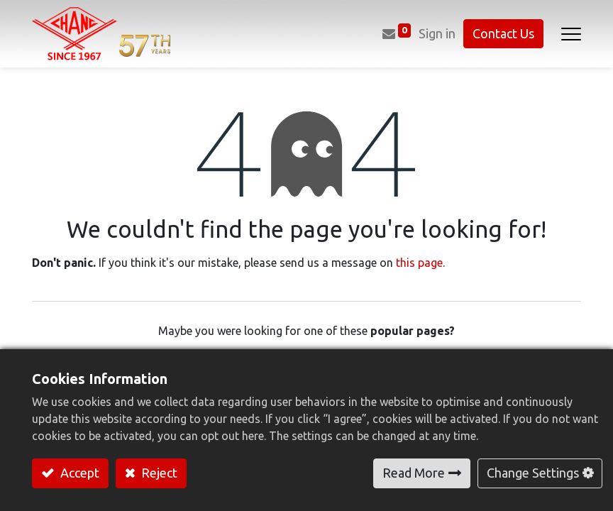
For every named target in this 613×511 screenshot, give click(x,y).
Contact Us (503, 33)
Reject (157, 473)
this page (419, 262)
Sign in (437, 33)
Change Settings (533, 473)
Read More (413, 473)
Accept (78, 473)
